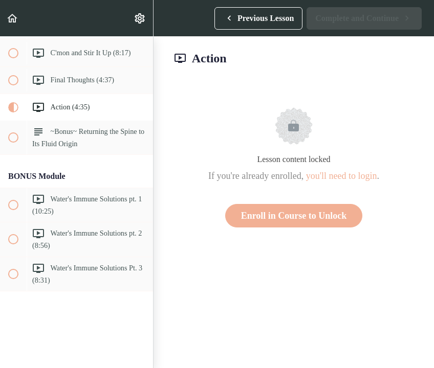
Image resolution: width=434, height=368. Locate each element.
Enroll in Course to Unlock (294, 216)
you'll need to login (341, 176)
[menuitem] (140, 18)
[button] (13, 18)
